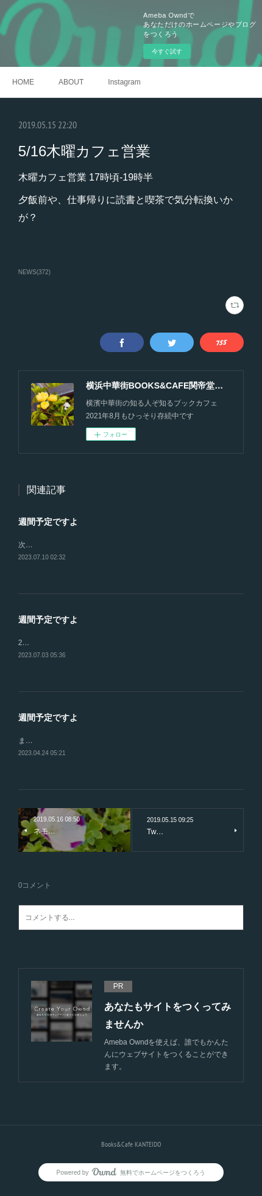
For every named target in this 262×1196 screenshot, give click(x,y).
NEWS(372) (34, 272)
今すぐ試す (167, 51)
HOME (23, 82)
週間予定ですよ (48, 522)
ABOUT (70, 82)
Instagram (124, 82)
